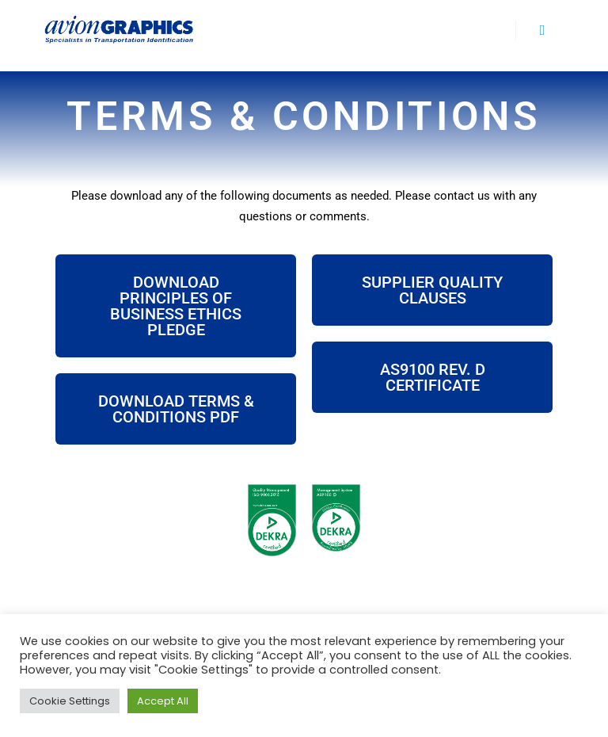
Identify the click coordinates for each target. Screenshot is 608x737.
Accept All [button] (162, 700)
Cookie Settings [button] (69, 700)
